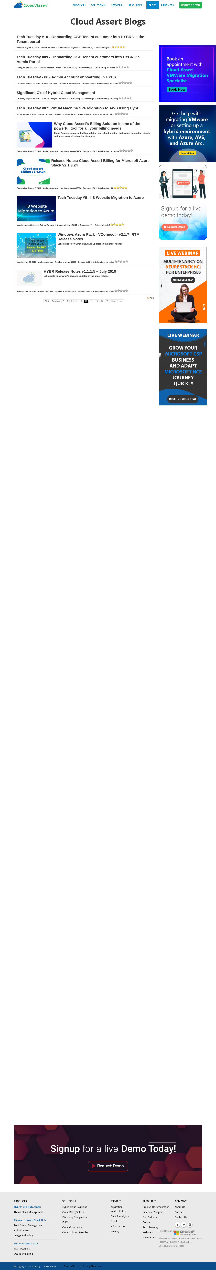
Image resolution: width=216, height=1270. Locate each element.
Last (121, 301)
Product (79, 5)
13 (96, 301)
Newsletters (149, 1237)
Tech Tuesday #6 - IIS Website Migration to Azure (101, 197)
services (117, 5)
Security (115, 1231)
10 (81, 301)
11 (86, 301)
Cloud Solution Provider (75, 1232)
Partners (167, 5)
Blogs (152, 5)
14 (102, 301)
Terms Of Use (71, 1266)
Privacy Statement (92, 1266)
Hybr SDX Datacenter (27, 1207)
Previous (56, 301)
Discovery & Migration (74, 1217)
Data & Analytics (120, 1216)
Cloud (114, 1221)
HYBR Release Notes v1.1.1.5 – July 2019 (80, 271)
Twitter (183, 1224)
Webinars (148, 1232)
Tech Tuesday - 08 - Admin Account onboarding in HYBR (66, 77)
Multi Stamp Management (28, 1225)
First (47, 301)
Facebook (177, 1224)
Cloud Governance (72, 1227)
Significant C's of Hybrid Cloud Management (56, 93)
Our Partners (150, 1217)
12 (91, 301)
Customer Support (153, 1212)
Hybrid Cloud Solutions (74, 1207)
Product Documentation (156, 1207)
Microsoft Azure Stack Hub (30, 1220)
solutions (98, 5)
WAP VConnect (22, 1248)
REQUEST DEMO (190, 5)
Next (113, 301)
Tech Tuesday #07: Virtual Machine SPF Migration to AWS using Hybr (77, 108)
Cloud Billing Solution (73, 1212)
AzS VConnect (21, 1230)
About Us (180, 1207)
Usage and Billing (23, 1235)
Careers (179, 1212)
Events (146, 1222)
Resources (136, 5)
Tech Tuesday (150, 1227)
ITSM (65, 1222)
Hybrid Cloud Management (28, 1212)
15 (107, 301)
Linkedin (189, 1224)
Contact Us (181, 1217)
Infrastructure (118, 1226)
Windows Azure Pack (26, 1243)
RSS (150, 298)
